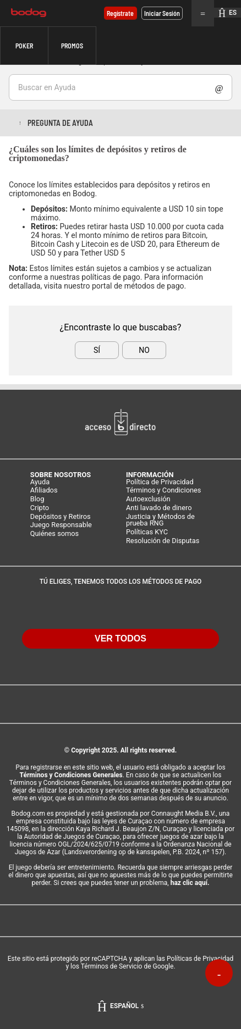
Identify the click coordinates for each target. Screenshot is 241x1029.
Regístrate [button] (120, 13)
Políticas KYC (147, 532)
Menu (202, 13)
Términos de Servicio (112, 966)
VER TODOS (120, 638)
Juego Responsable (61, 525)
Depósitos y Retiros (60, 517)
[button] (24, 45)
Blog (37, 499)
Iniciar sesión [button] (162, 13)
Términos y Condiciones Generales (71, 775)
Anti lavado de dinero (159, 508)
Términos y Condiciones (163, 490)
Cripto (39, 508)
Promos (72, 45)
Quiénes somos (54, 534)
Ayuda (40, 482)
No (144, 350)
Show (219, 87)
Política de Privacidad (160, 482)
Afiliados (44, 490)
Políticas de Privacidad (200, 958)
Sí (97, 350)
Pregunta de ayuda (60, 123)
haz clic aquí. (190, 883)
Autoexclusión (148, 499)
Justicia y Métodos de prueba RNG (160, 520)
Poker (24, 45)
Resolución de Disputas (162, 541)
